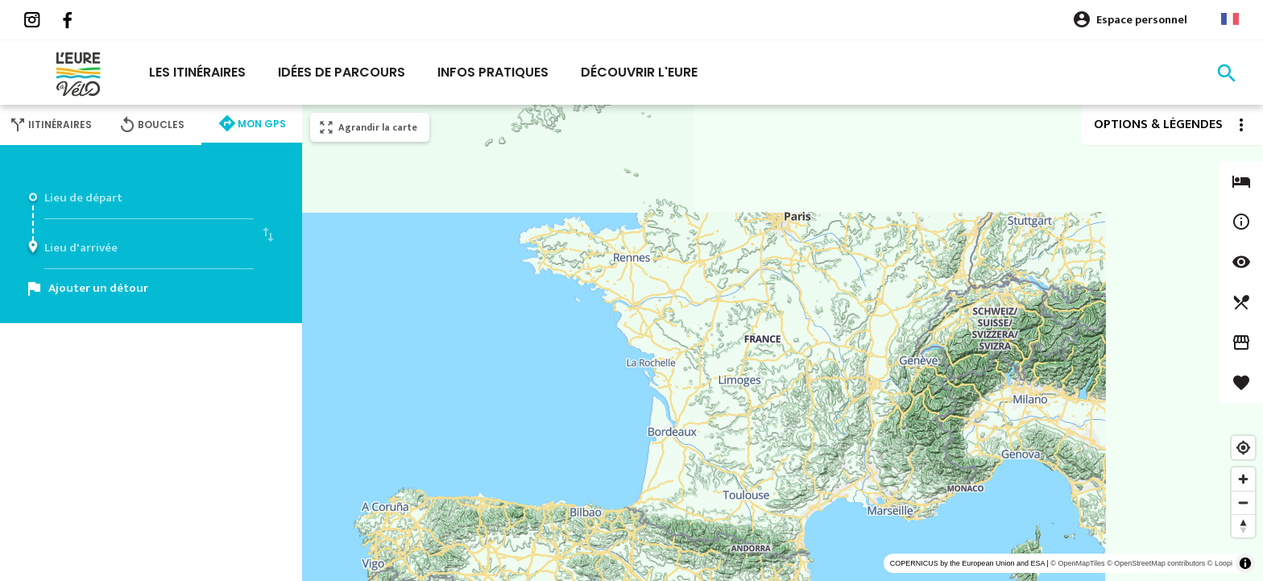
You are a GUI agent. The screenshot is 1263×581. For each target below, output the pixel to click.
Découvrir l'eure (639, 72)
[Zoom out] (1243, 502)
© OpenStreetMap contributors (1156, 563)
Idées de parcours (341, 72)
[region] (782, 343)
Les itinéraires (197, 72)
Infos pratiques (493, 72)
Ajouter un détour (98, 288)
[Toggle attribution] (1245, 563)
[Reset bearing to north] (1243, 525)
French (1230, 19)
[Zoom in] (1243, 479)
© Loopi (1219, 563)
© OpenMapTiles (1077, 563)
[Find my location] (1243, 447)
